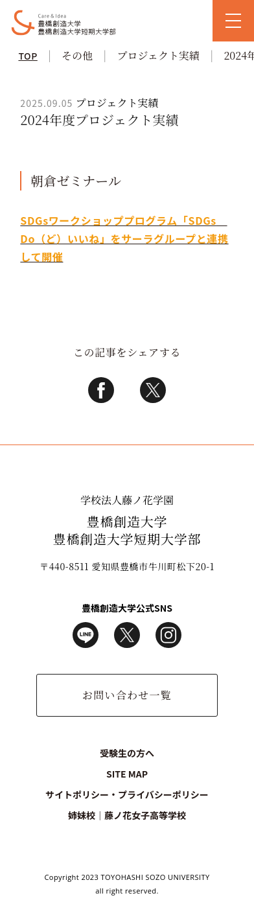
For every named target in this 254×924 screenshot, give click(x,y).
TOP (27, 55)
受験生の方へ (127, 752)
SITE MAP (127, 773)
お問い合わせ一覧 (127, 694)
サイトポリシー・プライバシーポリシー (127, 794)
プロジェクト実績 (158, 55)
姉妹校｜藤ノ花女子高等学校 (127, 815)
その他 (77, 55)
